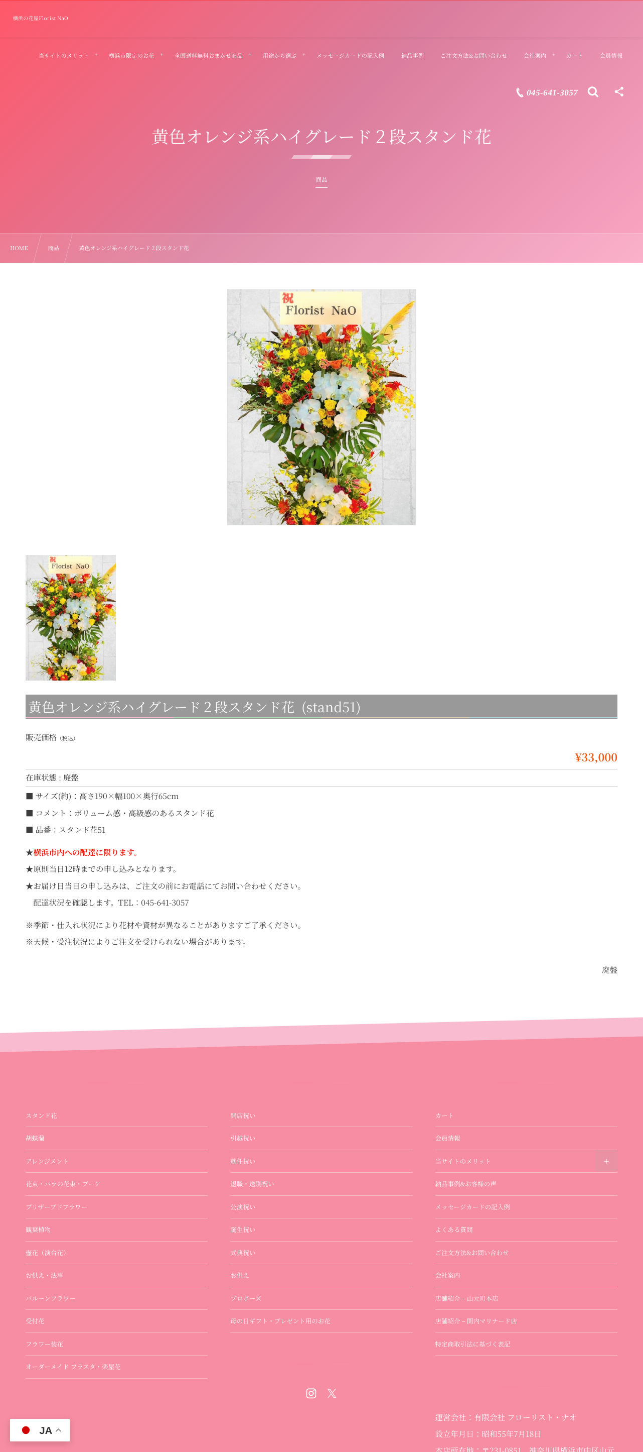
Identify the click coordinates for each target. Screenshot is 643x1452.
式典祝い (242, 1252)
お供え (239, 1275)
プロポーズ (245, 1298)
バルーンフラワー (51, 1298)
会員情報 (447, 1138)
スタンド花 (41, 1115)
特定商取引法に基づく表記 (473, 1344)
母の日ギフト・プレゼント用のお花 (280, 1320)
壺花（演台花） (48, 1252)
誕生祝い (242, 1229)
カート (444, 1115)
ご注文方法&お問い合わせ (472, 1252)
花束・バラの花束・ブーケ (63, 1183)
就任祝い (242, 1161)
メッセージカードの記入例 (472, 1206)
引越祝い (242, 1138)
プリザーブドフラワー (56, 1206)
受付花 (35, 1320)
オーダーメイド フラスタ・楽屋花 (73, 1366)
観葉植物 (38, 1229)
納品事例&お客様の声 (466, 1183)
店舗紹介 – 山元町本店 (467, 1298)
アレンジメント (47, 1161)
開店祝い (242, 1115)
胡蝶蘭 (35, 1138)
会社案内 (447, 1275)
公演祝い (242, 1206)
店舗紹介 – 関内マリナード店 (476, 1320)
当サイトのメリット (463, 1161)
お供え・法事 (44, 1275)
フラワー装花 (44, 1344)
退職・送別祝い (252, 1183)
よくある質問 (454, 1229)
